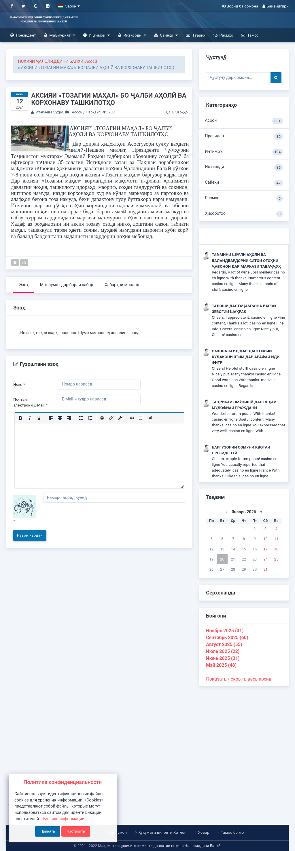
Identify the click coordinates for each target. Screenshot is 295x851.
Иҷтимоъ (244, 152)
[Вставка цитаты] (132, 418)
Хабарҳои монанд (122, 284)
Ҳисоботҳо (23, 50)
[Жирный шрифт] (20, 418)
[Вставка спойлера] (141, 418)
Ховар (203, 832)
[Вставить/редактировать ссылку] (111, 418)
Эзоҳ (24, 284)
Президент (23, 35)
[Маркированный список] (81, 418)
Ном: (19, 384)
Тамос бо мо (232, 832)
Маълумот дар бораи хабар (66, 284)
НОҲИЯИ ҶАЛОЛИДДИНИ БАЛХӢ (50, 61)
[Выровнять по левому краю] (51, 418)
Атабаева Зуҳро (49, 112)
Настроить (76, 831)
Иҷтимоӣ (96, 35)
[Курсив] (30, 418)
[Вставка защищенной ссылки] (120, 418)
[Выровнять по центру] (60, 418)
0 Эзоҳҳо (177, 112)
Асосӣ (91, 61)
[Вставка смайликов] (102, 418)
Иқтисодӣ (132, 35)
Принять (47, 831)
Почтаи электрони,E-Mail (30, 402)
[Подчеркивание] (39, 418)
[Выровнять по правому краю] (69, 418)
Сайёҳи (244, 183)
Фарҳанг (93, 112)
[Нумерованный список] (90, 418)
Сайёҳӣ (166, 35)
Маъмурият (59, 35)
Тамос (250, 35)
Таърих (195, 35)
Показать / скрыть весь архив (238, 679)
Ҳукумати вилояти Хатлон (162, 832)
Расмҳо (223, 35)
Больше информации (63, 818)
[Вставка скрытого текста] (151, 418)
